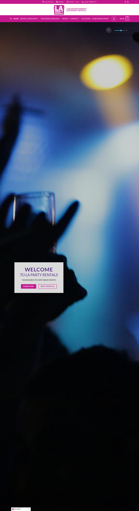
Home (16, 19)
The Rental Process (51, 19)
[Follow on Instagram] (128, 2)
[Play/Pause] (108, 30)
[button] (11, 18)
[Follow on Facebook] (125, 2)
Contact (75, 19)
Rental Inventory (29, 19)
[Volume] (121, 30)
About (65, 19)
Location (85, 19)
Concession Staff (100, 19)
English (16, 509)
